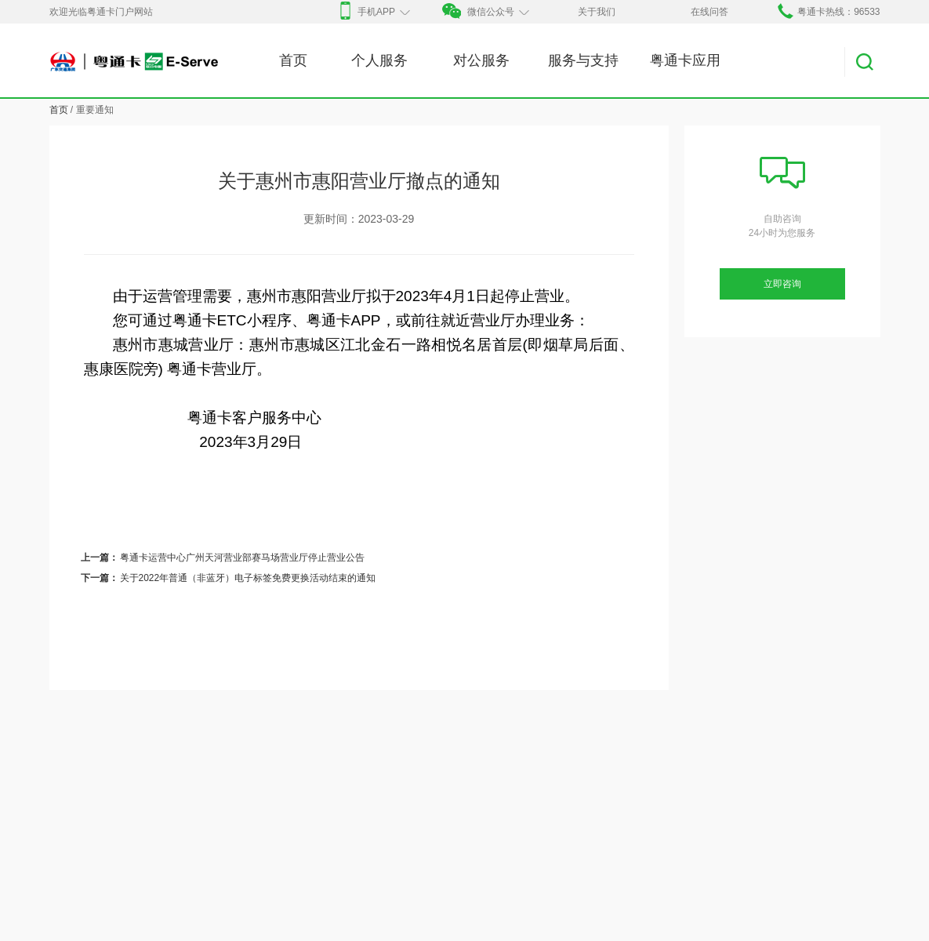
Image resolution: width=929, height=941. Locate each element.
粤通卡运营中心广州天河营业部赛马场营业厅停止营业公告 (242, 557)
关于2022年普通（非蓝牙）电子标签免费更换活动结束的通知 (248, 577)
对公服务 (481, 60)
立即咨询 (782, 283)
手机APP (372, 11)
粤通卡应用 (685, 60)
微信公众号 (484, 11)
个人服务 (379, 60)
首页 (293, 60)
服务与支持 (583, 60)
